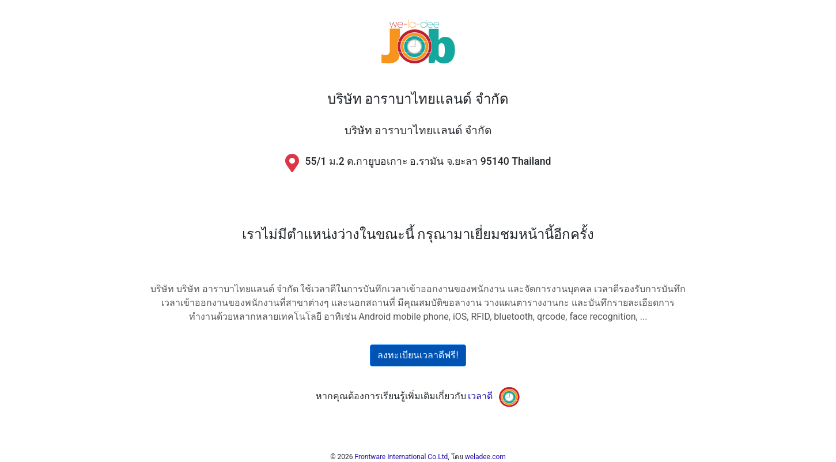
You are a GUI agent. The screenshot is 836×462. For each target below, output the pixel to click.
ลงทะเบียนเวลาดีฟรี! (417, 355)
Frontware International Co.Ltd (401, 457)
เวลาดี (480, 396)
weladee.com (485, 457)
